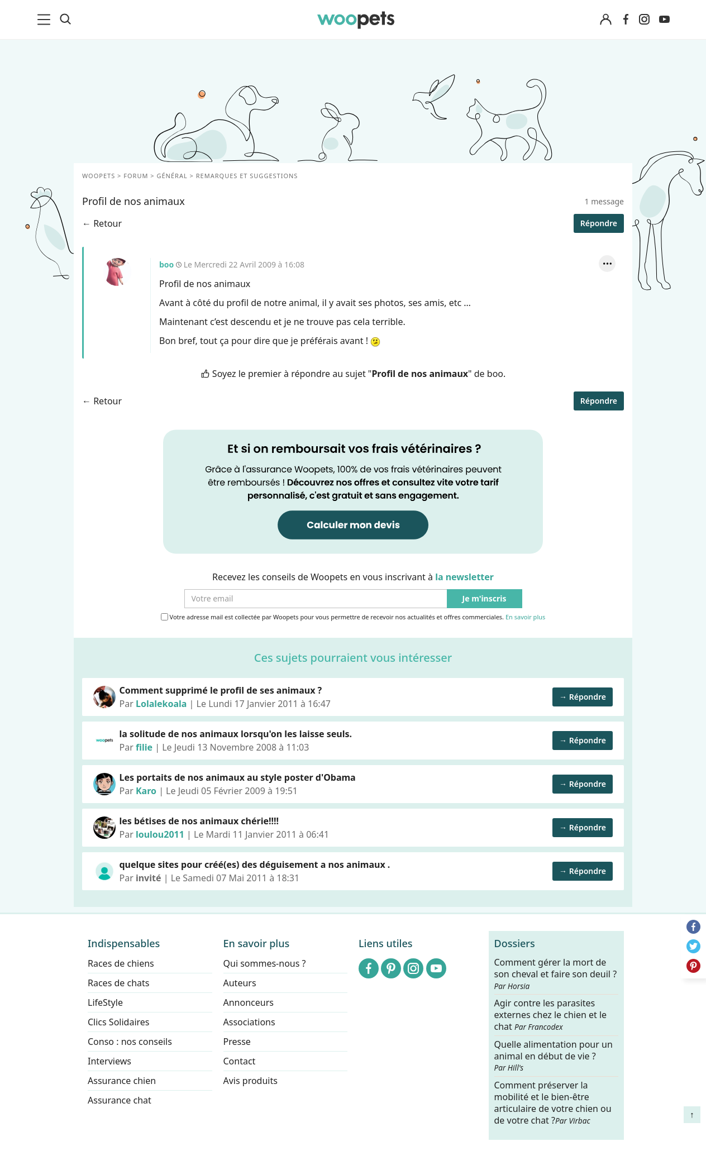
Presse (237, 1041)
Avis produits (250, 1080)
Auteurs (239, 983)
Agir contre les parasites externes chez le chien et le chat (550, 1015)
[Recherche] (65, 19)
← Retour (102, 223)
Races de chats (118, 983)
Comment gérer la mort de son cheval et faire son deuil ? (555, 974)
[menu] (45, 19)
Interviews (109, 1061)
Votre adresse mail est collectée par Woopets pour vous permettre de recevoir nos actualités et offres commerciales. (353, 617)
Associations (249, 1022)
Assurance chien (122, 1080)
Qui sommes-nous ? (264, 963)
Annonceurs (248, 1002)
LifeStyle (105, 1002)
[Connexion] (605, 19)
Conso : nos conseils (130, 1041)
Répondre (598, 223)
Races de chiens (121, 963)
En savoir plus (525, 617)
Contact (239, 1061)
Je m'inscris (484, 599)
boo (117, 272)
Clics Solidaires (119, 1022)
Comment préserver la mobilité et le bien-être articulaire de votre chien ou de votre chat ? (553, 1102)
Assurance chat (119, 1100)
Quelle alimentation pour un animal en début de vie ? (553, 1055)
